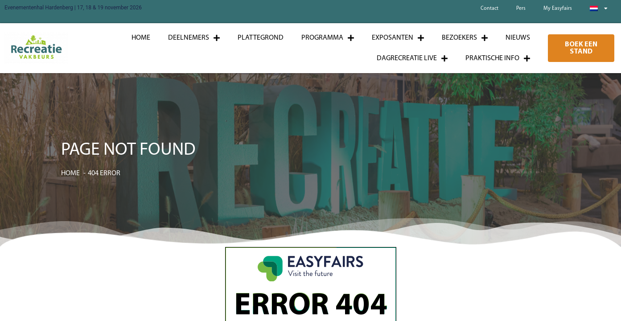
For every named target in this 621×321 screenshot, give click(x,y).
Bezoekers (465, 38)
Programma (327, 38)
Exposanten (398, 38)
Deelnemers (194, 38)
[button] (581, 48)
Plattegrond (261, 37)
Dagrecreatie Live (412, 58)
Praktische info (497, 58)
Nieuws (518, 37)
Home (141, 37)
